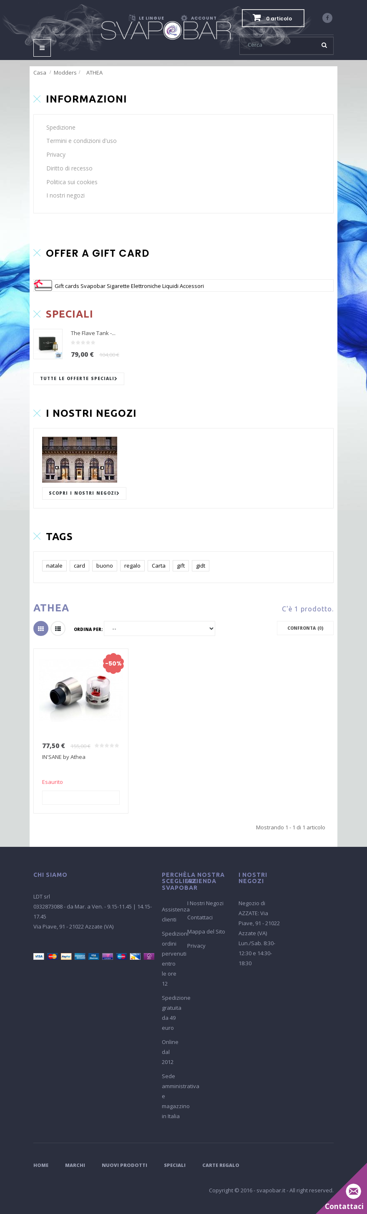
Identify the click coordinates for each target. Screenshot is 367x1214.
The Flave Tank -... (93, 333)
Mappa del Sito (206, 931)
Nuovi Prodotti (124, 1165)
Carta (159, 565)
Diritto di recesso (69, 168)
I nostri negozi (65, 195)
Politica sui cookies (72, 182)
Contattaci (200, 917)
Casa (39, 72)
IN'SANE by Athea (63, 757)
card (79, 565)
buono (104, 565)
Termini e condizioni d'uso (81, 141)
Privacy (55, 154)
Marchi (75, 1165)
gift (181, 565)
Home (40, 1165)
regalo (132, 565)
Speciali (175, 1165)
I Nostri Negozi (205, 903)
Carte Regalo (220, 1165)
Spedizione (60, 127)
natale (54, 565)
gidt (200, 565)
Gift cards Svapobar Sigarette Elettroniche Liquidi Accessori (129, 286)
